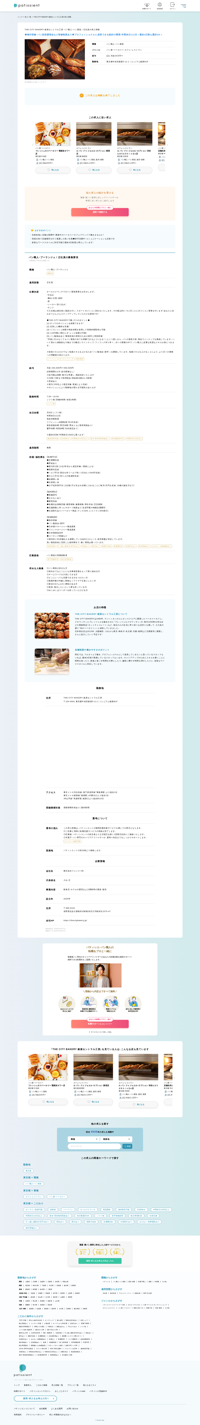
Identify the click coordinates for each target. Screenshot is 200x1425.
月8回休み (22, 1352)
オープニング (49, 1320)
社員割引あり (23, 1339)
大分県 (61, 1308)
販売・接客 (132, 1281)
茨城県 (59, 1285)
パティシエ (106, 1281)
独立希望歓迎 (23, 1345)
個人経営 (60, 1320)
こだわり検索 (41, 1385)
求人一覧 (28, 17)
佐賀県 (39, 1308)
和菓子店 (149, 1308)
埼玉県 (51, 1285)
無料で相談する (100, 210)
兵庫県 (35, 1281)
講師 (150, 1281)
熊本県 (54, 1308)
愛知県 (27, 1289)
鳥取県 (50, 1301)
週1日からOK (39, 1330)
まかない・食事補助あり (38, 1339)
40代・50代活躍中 (56, 1348)
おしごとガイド (61, 1391)
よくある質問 (57, 1409)
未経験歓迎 (52, 1342)
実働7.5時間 (85, 1323)
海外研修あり (23, 1342)
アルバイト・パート (125, 1293)
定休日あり (73, 1323)
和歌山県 (65, 1281)
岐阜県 (42, 1289)
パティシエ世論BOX (98, 1391)
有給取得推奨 (75, 1352)
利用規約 (18, 1415)
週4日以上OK (23, 1333)
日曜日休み (64, 1352)
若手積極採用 (75, 1342)
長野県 (70, 1297)
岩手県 (55, 1293)
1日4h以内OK (35, 1333)
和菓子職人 (141, 1281)
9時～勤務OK (47, 1333)
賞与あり (22, 1336)
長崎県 (46, 1308)
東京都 (27, 1285)
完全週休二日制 (67, 1355)
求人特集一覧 (57, 1385)
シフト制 (83, 1326)
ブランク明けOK (41, 1348)
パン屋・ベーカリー (124, 1308)
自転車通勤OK (85, 1339)
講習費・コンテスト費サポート (72, 1336)
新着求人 (28, 1385)
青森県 (47, 1293)
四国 (20, 1305)
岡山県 (35, 1301)
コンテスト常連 (36, 1323)
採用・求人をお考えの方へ (34, 1398)
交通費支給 (41, 1336)
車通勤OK (61, 1339)
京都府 (50, 1281)
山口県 (57, 1301)
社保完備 (59, 1333)
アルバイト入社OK (71, 1348)
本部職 (157, 1281)
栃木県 (66, 1285)
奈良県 (57, 1281)
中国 (20, 1301)
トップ (20, 17)
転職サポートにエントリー (100, 1022)
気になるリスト (89, 1385)
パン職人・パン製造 (119, 1281)
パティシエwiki (78, 1391)
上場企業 (47, 1323)
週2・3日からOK (52, 1330)
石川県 (47, 1297)
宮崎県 (68, 1308)
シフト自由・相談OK (25, 1330)
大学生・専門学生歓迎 (26, 1348)
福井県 (55, 1297)
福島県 (77, 1293)
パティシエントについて (24, 1409)
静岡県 (35, 1289)
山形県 (70, 1293)
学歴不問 (86, 1342)
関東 (20, 1285)
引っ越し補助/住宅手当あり (74, 1333)
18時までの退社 (39, 1326)
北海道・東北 (23, 1293)
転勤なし (52, 1339)
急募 (44, 1342)
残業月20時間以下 (25, 1326)
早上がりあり (72, 1326)
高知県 (50, 1305)
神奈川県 (36, 1285)
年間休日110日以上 (51, 1352)
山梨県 (62, 1297)
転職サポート (19, 1391)
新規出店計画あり (71, 1320)
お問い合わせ (72, 1409)
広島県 (27, 1301)
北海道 (33, 1293)
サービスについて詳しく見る (101, 1032)
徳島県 (42, 1305)
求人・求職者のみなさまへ (60, 1415)
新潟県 (33, 1297)
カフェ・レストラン (109, 1308)
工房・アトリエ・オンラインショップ (155, 1305)
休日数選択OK (42, 1355)
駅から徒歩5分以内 (35, 1320)
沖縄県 (85, 1308)
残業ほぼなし (61, 1326)
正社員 (105, 1293)
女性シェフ (84, 1320)
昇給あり (89, 1333)
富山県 (40, 1297)
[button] (53, 143)
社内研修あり (35, 1342)
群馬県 (73, 1285)
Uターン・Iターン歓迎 (55, 1345)
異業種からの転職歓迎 (38, 1345)
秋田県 (62, 1293)
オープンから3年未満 (60, 1323)
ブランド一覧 (73, 1385)
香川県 (35, 1305)
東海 (20, 1289)
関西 (20, 1281)
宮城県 (40, 1293)
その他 (164, 1281)
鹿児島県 (77, 1308)
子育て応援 (22, 1320)
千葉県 (44, 1285)
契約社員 (113, 1293)
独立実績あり (23, 1323)
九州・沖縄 (22, 1308)
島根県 (42, 1301)
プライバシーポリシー (35, 1415)
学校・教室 (158, 1308)
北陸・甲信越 (23, 1297)
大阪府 (27, 1281)
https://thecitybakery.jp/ (75, 920)
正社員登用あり (54, 1336)
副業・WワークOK (71, 1345)
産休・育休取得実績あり (26, 1355)
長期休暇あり (54, 1355)
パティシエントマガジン (40, 1391)
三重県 (50, 1289)
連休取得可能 (85, 1348)
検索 (127, 1146)
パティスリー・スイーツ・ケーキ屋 (114, 1305)
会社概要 (43, 1409)
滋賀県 (42, 1281)
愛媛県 (27, 1305)
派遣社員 (137, 1293)
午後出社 (51, 1326)
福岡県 (31, 1308)
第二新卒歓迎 (63, 1342)
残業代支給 (31, 1336)
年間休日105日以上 (35, 1352)
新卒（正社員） (147, 1293)
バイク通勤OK (72, 1339)
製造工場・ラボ (138, 1308)
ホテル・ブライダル (134, 1305)
